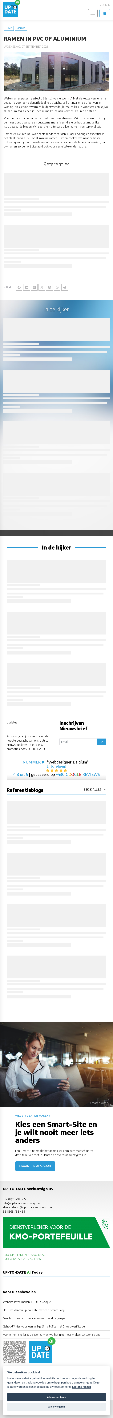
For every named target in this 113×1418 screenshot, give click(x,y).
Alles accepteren (56, 1397)
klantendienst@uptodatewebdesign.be (27, 1207)
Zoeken (105, 4)
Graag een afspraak (35, 1166)
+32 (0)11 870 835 (14, 1199)
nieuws (21, 28)
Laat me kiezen (81, 1386)
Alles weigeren (56, 1406)
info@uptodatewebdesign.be (21, 1203)
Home (9, 28)
